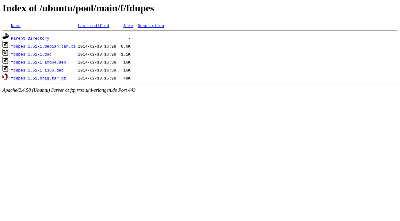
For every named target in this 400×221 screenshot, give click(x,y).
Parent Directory (30, 38)
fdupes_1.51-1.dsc (31, 54)
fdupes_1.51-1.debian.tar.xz (43, 46)
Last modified (93, 25)
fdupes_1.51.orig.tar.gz (38, 78)
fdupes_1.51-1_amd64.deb (38, 62)
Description (151, 25)
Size (128, 25)
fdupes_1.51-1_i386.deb (37, 70)
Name (16, 25)
